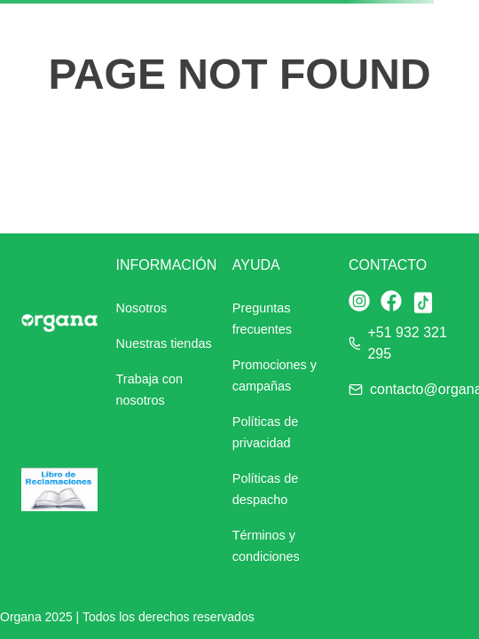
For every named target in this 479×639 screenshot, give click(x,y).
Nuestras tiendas (164, 343)
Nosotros (142, 308)
